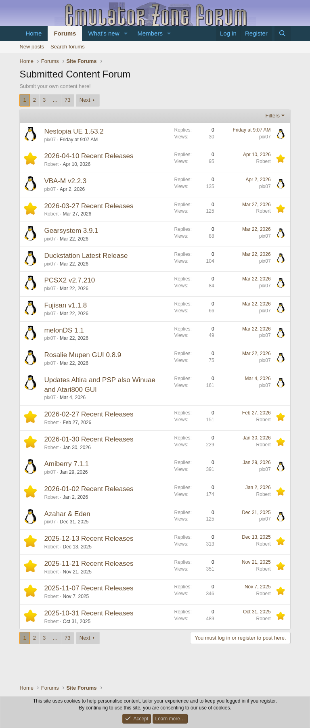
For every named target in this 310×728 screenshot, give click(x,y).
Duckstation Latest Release (86, 255)
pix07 (50, 139)
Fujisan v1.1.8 (65, 305)
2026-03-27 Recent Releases (88, 206)
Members (150, 33)
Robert (51, 164)
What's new (103, 33)
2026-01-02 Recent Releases (88, 489)
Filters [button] (273, 116)
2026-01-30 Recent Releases (88, 439)
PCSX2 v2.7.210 (69, 280)
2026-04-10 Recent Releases (88, 156)
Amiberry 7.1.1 (66, 464)
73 (67, 100)
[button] (125, 33)
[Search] (282, 33)
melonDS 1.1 (64, 330)
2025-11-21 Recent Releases (88, 563)
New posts (31, 47)
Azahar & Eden (67, 514)
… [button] (55, 100)
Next (85, 100)
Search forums (67, 47)
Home (33, 33)
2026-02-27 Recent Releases (88, 414)
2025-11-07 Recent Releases (88, 588)
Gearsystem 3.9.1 (71, 230)
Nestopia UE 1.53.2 (73, 131)
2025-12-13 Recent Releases (88, 538)
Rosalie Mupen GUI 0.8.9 (82, 355)
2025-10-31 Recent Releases (88, 613)
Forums (65, 33)
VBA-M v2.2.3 (65, 181)
